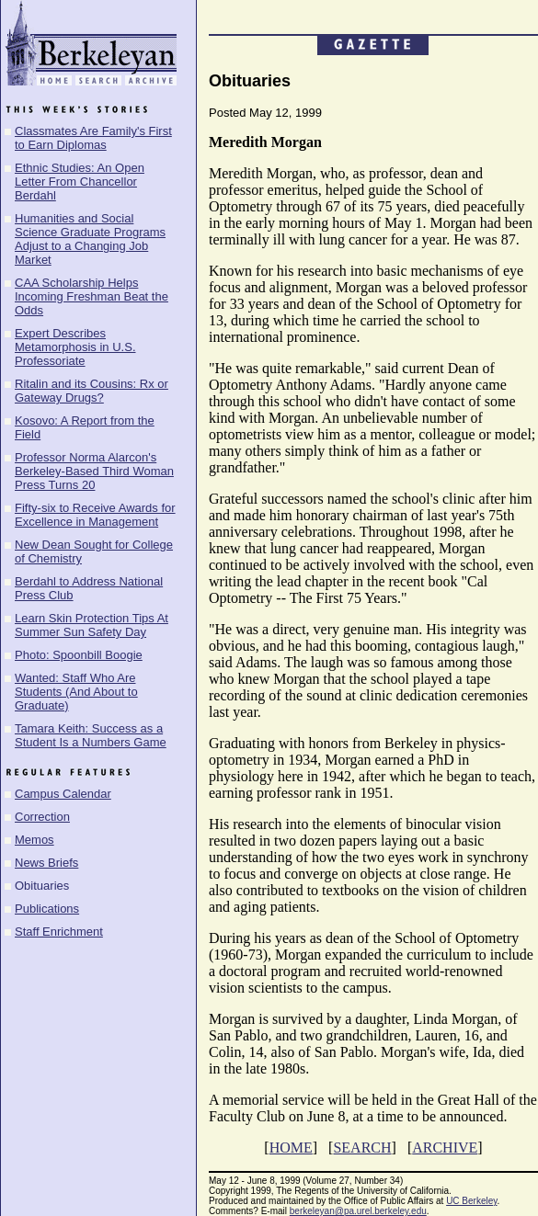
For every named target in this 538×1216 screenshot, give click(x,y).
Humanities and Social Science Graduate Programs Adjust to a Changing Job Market (90, 239)
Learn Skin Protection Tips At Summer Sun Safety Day (91, 625)
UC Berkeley (471, 1201)
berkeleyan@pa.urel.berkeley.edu (358, 1211)
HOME (291, 1147)
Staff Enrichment (59, 931)
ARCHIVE (444, 1147)
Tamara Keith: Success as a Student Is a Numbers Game (90, 735)
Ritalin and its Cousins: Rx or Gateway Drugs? (91, 390)
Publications (47, 908)
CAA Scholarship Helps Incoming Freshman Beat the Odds (91, 296)
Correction (42, 817)
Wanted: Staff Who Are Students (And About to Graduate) (76, 691)
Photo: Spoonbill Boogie (79, 655)
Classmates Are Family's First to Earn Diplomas (93, 138)
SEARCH (362, 1147)
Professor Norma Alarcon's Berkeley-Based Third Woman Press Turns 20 (94, 471)
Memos (34, 840)
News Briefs (46, 862)
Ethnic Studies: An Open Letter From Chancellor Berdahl (79, 181)
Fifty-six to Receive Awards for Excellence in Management (95, 514)
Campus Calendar (63, 794)
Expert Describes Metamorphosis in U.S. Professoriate (75, 347)
